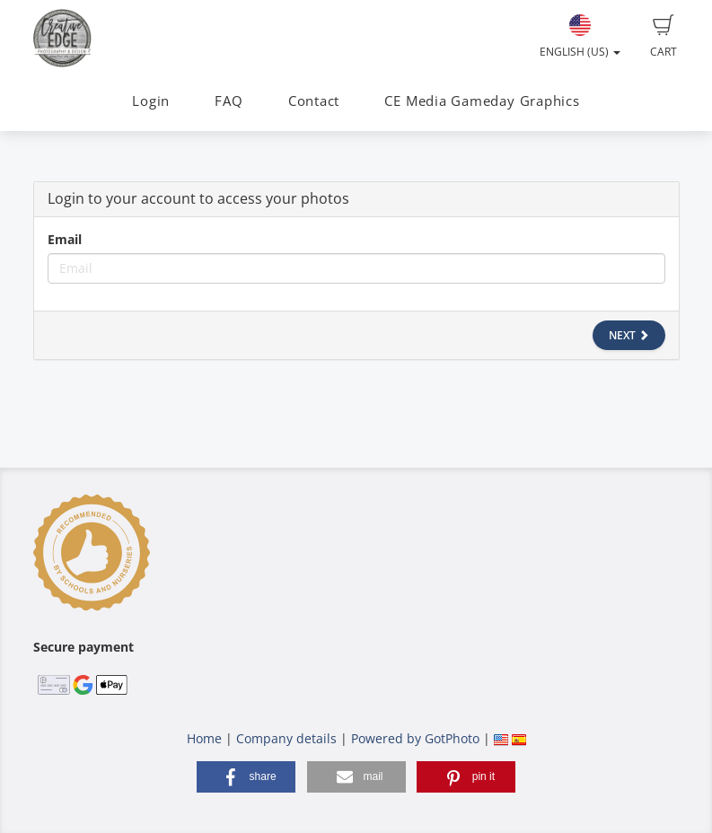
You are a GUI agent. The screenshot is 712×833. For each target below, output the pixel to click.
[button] (246, 777)
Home (204, 738)
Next (629, 335)
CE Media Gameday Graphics (481, 101)
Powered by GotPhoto (415, 738)
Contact (313, 101)
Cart (663, 36)
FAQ (228, 101)
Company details (286, 738)
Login (151, 101)
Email (65, 239)
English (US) (580, 36)
